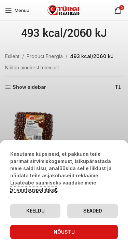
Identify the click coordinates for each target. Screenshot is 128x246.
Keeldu (35, 211)
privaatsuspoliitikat (33, 190)
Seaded (92, 211)
